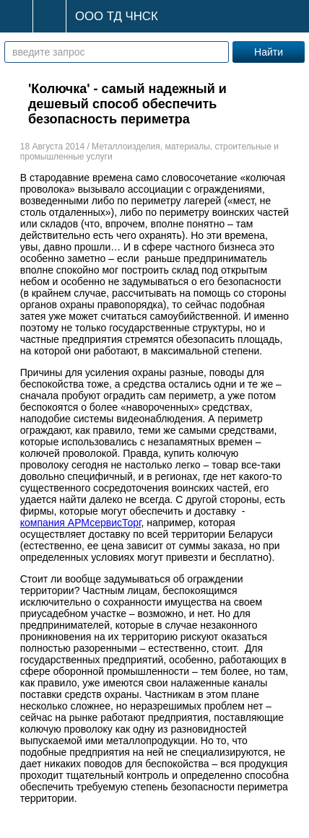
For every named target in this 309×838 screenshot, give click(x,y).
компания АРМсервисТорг (81, 522)
